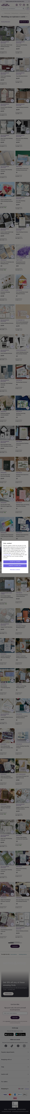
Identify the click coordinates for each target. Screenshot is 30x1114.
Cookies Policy (7, 554)
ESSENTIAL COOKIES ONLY (15, 565)
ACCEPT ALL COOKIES (15, 561)
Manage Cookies (15, 569)
